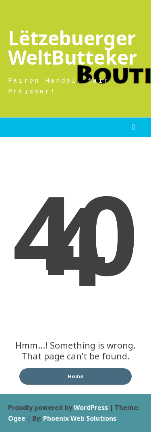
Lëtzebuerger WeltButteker (72, 47)
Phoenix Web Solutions (79, 418)
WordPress (91, 407)
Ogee (16, 418)
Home (75, 376)
